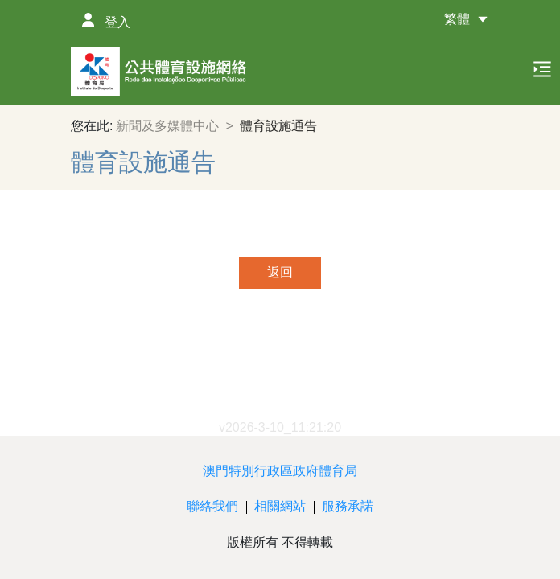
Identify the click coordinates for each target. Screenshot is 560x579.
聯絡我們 (212, 506)
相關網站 (280, 506)
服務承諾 (347, 506)
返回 (280, 272)
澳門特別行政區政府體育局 (280, 471)
